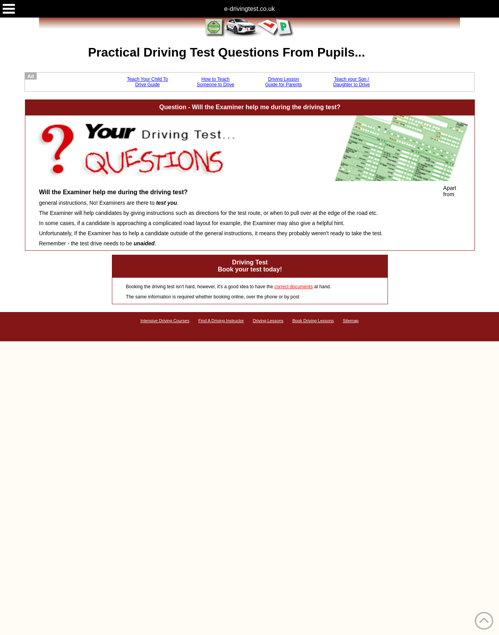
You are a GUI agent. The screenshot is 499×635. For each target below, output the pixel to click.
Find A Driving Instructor (221, 320)
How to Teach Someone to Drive (215, 81)
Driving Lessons (268, 320)
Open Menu (9, 9)
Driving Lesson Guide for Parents (283, 81)
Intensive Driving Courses (164, 320)
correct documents (293, 286)
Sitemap (350, 320)
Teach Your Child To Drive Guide (147, 81)
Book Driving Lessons (313, 320)
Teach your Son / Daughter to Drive (351, 81)
